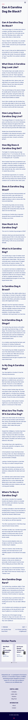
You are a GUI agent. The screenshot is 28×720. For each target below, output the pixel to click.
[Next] (25, 652)
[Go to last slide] (3, 652)
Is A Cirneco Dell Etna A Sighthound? (21, 629)
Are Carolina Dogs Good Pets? (7, 629)
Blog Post (14, 699)
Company (14, 691)
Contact (14, 708)
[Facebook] (14, 718)
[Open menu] (25, 2)
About (14, 705)
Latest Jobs (14, 694)
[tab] (11, 662)
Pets (5, 654)
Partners (14, 696)
